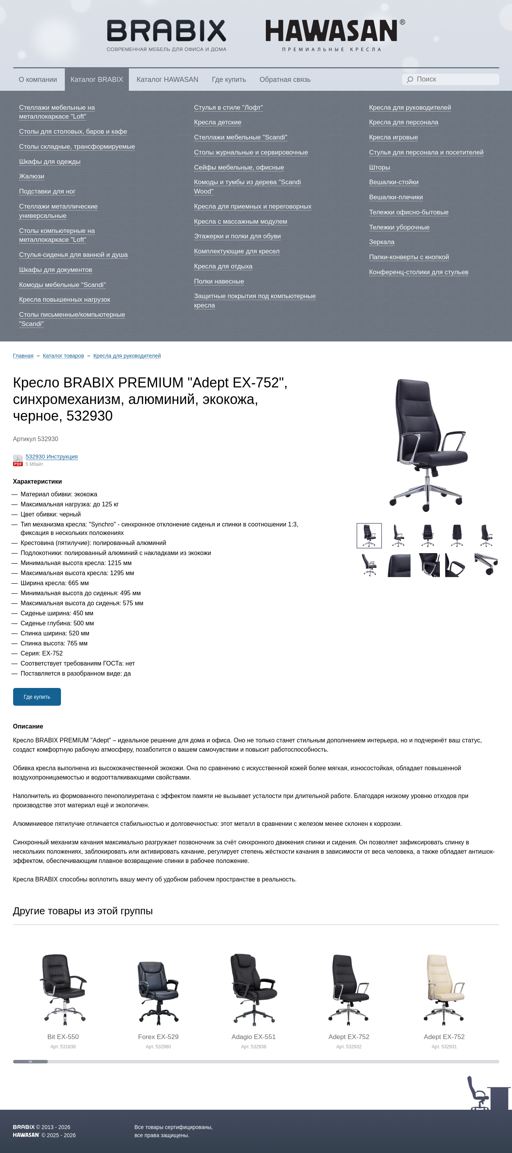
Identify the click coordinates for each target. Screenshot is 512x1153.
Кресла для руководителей (127, 356)
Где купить (37, 697)
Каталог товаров (63, 356)
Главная (23, 356)
